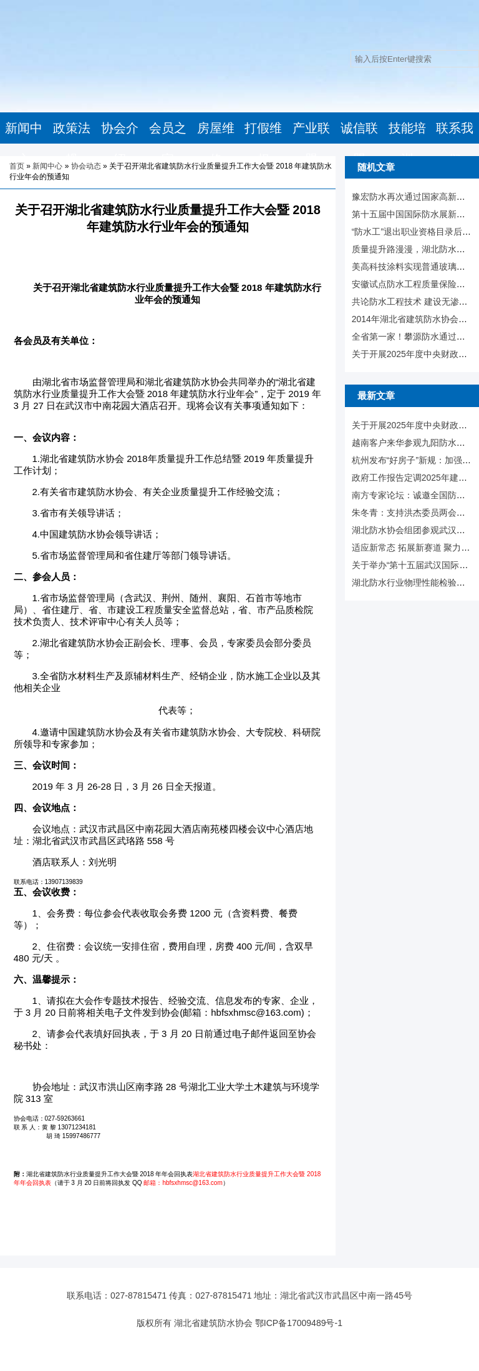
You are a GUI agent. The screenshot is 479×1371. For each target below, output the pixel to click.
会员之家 (167, 143)
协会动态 (86, 166)
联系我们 (454, 143)
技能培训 (407, 143)
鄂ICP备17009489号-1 (298, 1323)
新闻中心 (23, 143)
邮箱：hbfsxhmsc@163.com (182, 1182)
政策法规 (71, 143)
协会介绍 (119, 143)
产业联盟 (311, 143)
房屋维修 (216, 143)
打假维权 (263, 143)
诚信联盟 (359, 143)
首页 (16, 166)
